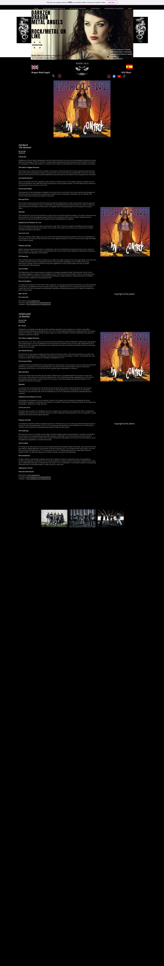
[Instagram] (60, 76)
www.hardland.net (33, 301)
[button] (53, 8)
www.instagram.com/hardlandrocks (38, 304)
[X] (53, 76)
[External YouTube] (82, 579)
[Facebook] (114, 76)
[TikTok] (124, 76)
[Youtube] (119, 76)
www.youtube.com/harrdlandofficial (38, 302)
